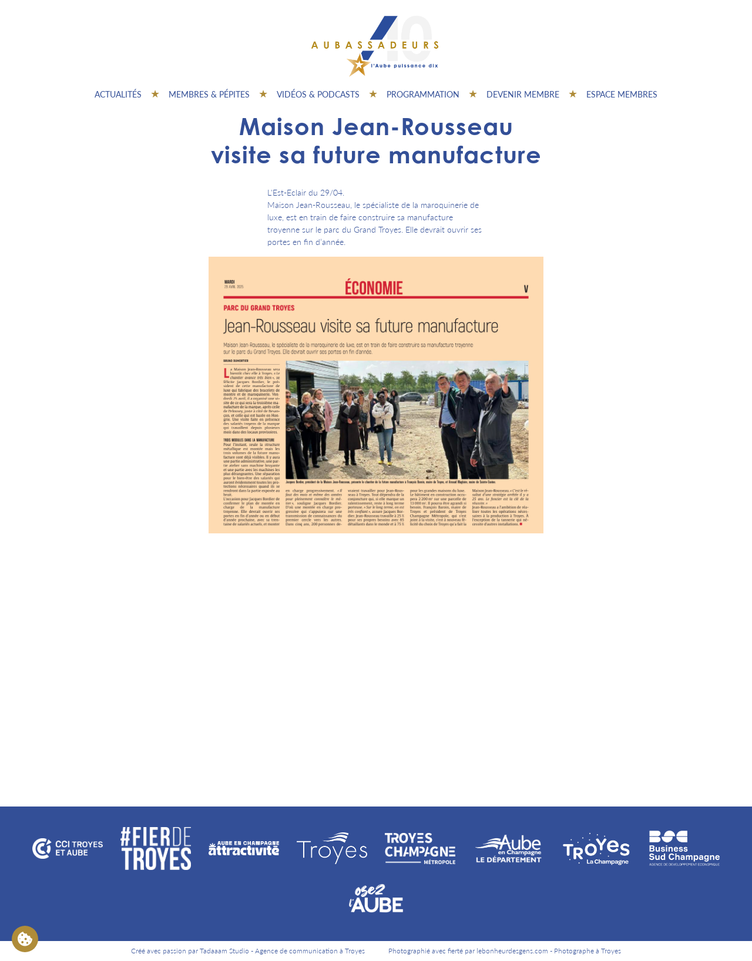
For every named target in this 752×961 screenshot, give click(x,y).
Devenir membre (522, 94)
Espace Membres (621, 94)
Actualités (118, 94)
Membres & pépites (209, 94)
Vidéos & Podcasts (318, 94)
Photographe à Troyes (587, 951)
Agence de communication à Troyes (310, 951)
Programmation (423, 94)
